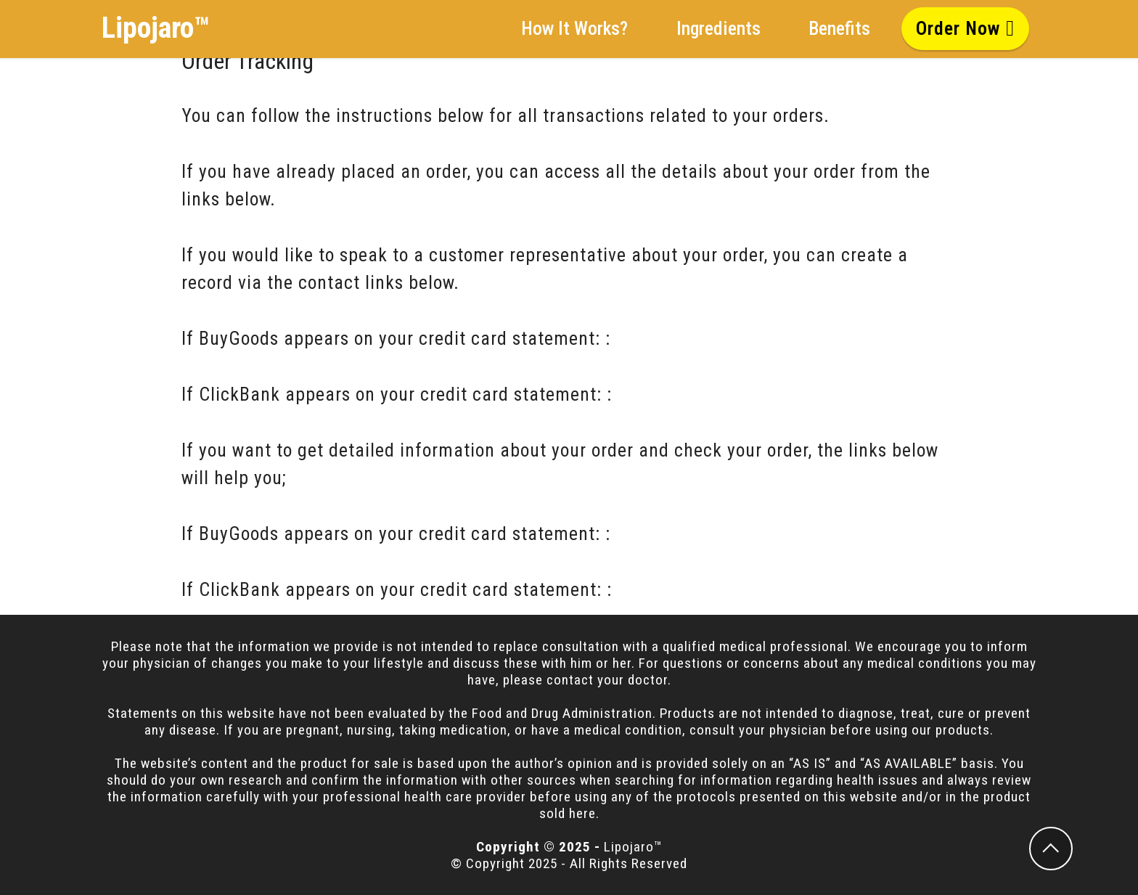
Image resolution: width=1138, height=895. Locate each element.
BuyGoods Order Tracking (718, 533)
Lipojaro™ (156, 28)
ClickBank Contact (692, 394)
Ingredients (718, 28)
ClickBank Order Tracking (720, 589)
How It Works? (574, 28)
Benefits (839, 28)
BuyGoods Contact (689, 338)
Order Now (965, 28)
